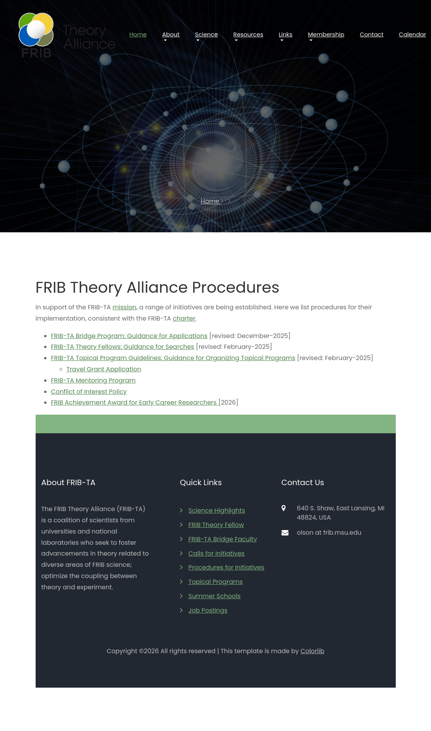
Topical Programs (211, 581)
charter (184, 318)
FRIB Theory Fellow (212, 524)
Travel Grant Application (104, 369)
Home (138, 34)
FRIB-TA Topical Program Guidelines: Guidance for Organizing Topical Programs (173, 357)
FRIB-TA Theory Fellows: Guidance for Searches (122, 346)
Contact (371, 34)
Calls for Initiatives (212, 553)
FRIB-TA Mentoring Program (93, 380)
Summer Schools (210, 596)
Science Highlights (212, 510)
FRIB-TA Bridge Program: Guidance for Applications (129, 335)
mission (125, 307)
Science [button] (206, 34)
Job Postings (204, 610)
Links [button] (285, 34)
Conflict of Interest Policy (89, 391)
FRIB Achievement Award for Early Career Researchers (134, 402)
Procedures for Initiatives (222, 567)
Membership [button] (326, 34)
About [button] (171, 34)
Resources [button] (248, 34)
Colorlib (312, 651)
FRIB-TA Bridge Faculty (218, 539)
